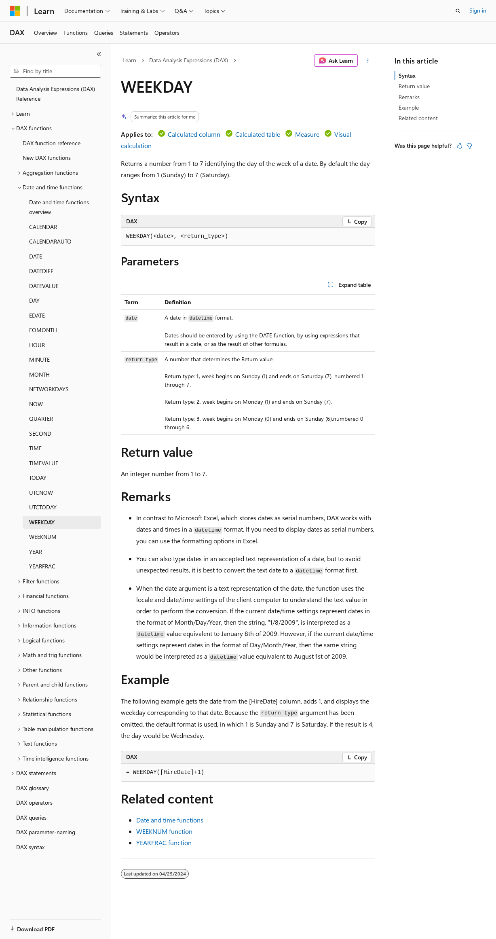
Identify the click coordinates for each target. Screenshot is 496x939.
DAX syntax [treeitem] (30, 847)
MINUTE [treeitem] (39, 359)
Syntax (407, 75)
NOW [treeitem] (36, 404)
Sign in (477, 10)
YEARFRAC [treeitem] (42, 566)
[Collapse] (99, 54)
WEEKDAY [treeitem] (42, 522)
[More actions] (368, 60)
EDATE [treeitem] (37, 315)
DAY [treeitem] (34, 300)
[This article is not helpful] (469, 145)
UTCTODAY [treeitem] (43, 507)
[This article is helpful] (459, 145)
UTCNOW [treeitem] (41, 492)
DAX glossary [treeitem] (32, 788)
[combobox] (55, 71)
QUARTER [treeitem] (41, 418)
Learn (129, 60)
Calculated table (257, 134)
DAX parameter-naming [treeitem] (45, 832)
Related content (418, 118)
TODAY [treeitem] (37, 477)
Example (409, 107)
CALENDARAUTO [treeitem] (50, 241)
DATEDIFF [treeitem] (41, 271)
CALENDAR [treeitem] (43, 227)
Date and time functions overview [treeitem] (59, 207)
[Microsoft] (15, 11)
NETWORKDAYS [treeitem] (49, 389)
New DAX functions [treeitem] (47, 157)
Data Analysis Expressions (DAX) (188, 60)
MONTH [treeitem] (39, 374)
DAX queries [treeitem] (31, 817)
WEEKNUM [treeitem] (43, 537)
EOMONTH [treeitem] (43, 330)
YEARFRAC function (164, 842)
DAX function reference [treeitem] (51, 143)
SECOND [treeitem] (40, 433)
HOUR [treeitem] (37, 345)
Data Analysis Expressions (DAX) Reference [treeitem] (55, 94)
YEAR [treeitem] (35, 551)
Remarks (409, 97)
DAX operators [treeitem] (34, 802)
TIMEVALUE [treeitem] (43, 463)
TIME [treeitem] (35, 448)
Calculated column (194, 134)
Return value (414, 86)
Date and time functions (169, 820)
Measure (307, 134)
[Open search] (458, 11)
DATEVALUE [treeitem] (44, 286)
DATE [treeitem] (35, 256)
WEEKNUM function (164, 831)
